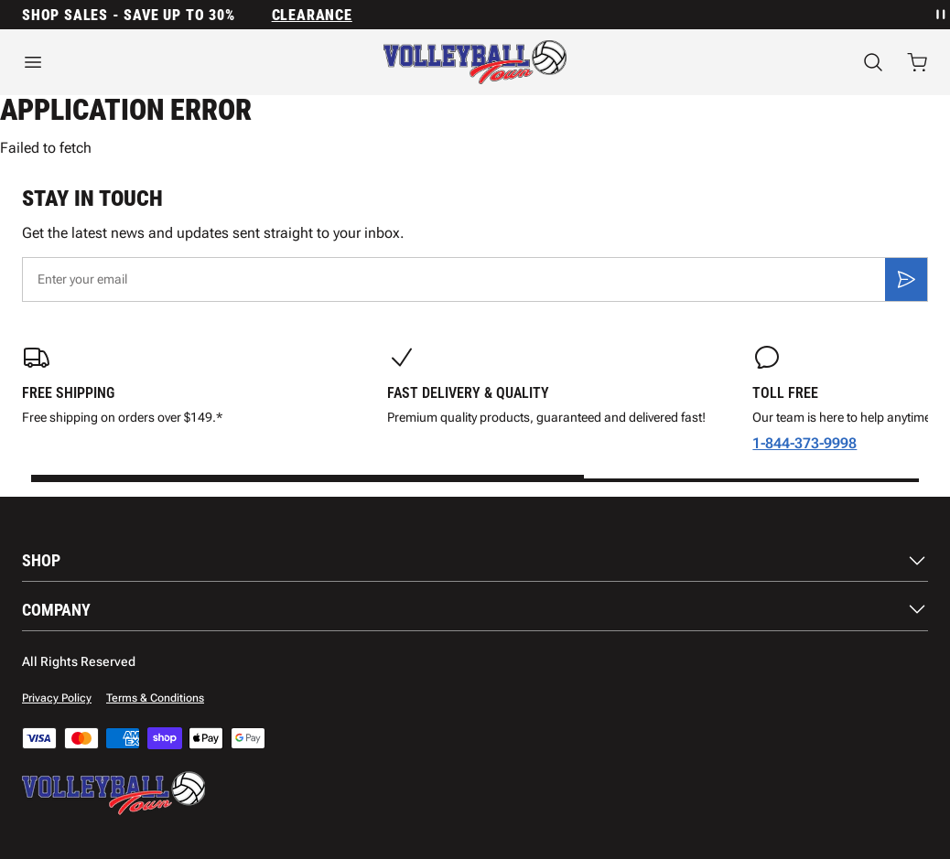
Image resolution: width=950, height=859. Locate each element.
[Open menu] (158, 62)
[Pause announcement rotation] (939, 15)
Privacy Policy (57, 698)
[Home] (475, 62)
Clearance (312, 15)
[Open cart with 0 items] (917, 62)
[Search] (873, 62)
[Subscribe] (906, 279)
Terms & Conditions (155, 698)
